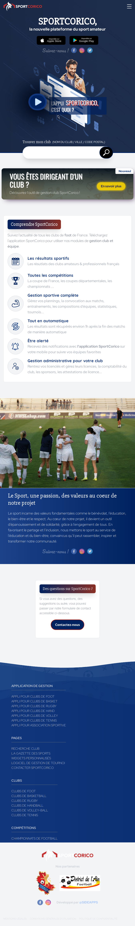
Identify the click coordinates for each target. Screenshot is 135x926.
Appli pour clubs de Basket (34, 701)
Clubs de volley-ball (29, 810)
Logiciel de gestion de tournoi (38, 763)
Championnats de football (34, 838)
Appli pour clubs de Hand (33, 711)
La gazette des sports (30, 753)
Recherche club (25, 749)
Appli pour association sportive (38, 725)
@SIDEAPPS (88, 902)
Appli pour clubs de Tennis (34, 720)
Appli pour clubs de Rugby (34, 706)
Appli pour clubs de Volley (34, 716)
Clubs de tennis (24, 815)
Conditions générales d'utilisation (53, 918)
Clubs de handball (27, 805)
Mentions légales (15, 918)
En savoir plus (111, 186)
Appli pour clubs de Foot (33, 696)
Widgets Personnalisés (31, 758)
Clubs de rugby (24, 801)
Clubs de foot (23, 791)
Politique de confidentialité (98, 918)
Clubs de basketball (28, 796)
